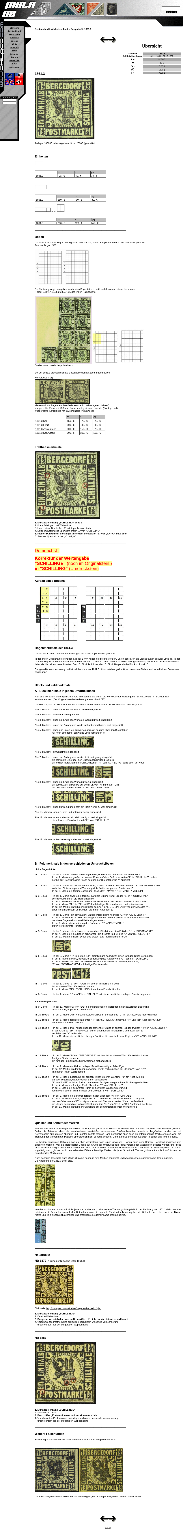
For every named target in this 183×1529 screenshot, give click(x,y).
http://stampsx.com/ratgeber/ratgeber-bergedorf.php (73, 1308)
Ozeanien (14, 54)
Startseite (14, 28)
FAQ (14, 64)
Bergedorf (76, 29)
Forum (14, 57)
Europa (14, 41)
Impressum (14, 67)
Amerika (14, 47)
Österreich (14, 34)
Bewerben (14, 60)
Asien (14, 51)
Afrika (15, 44)
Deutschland (14, 31)
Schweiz (14, 38)
